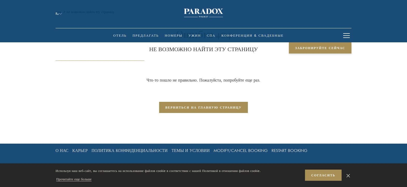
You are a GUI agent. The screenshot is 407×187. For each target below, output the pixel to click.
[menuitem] (120, 35)
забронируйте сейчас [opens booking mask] (320, 48)
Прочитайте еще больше (74, 179)
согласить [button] (323, 175)
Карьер (80, 150)
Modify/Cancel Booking (241, 150)
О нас (62, 150)
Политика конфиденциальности (130, 150)
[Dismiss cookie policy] (348, 175)
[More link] (346, 35)
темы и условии (191, 150)
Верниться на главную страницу (203, 107)
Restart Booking (289, 150)
